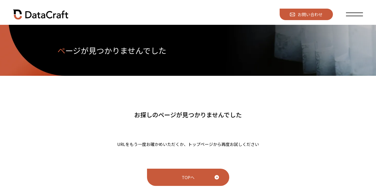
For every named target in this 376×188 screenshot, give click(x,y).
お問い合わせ (306, 14)
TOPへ (188, 177)
